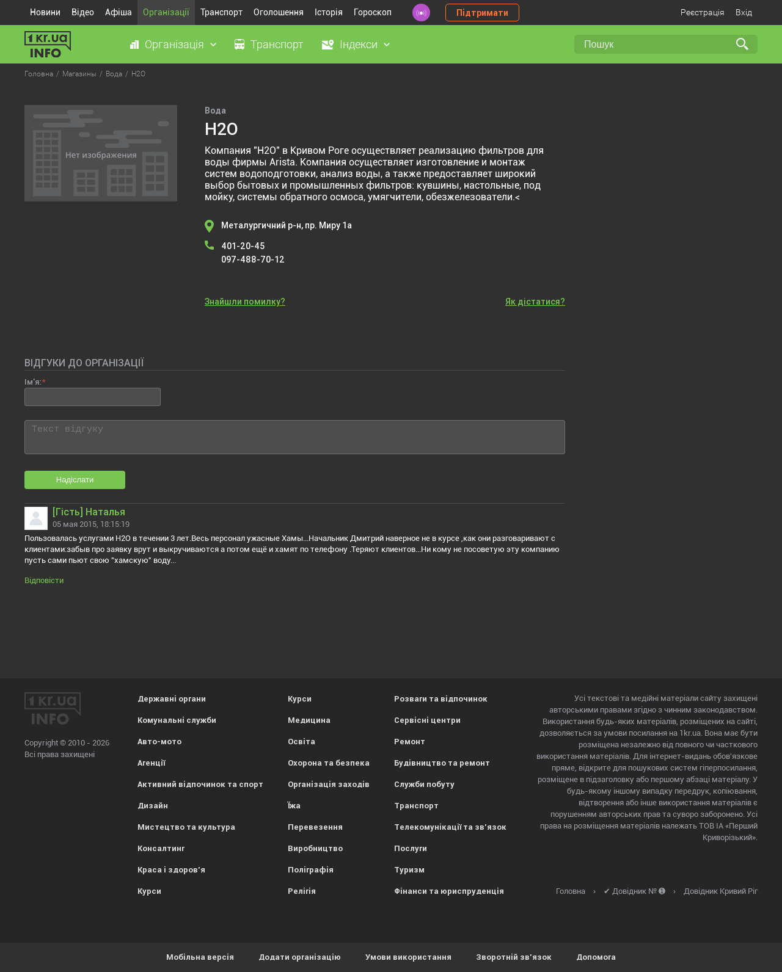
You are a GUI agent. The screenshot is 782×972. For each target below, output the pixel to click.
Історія (329, 12)
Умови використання (408, 957)
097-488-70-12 (253, 259)
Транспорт (221, 12)
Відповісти (44, 580)
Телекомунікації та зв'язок (450, 827)
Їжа (294, 805)
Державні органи (171, 698)
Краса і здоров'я (171, 869)
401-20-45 (243, 246)
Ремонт (409, 741)
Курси (149, 891)
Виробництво (315, 848)
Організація (174, 44)
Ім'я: (32, 381)
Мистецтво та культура (186, 827)
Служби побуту (424, 784)
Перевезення (315, 827)
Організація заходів (329, 784)
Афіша (118, 12)
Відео (82, 12)
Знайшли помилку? (245, 301)
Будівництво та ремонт (442, 762)
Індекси (359, 44)
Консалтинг (161, 848)
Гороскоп (373, 12)
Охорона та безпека (329, 762)
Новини (45, 12)
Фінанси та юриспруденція (449, 891)
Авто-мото (159, 741)
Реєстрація (703, 12)
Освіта (301, 741)
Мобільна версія (200, 957)
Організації (166, 12)
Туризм (409, 869)
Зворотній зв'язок (514, 957)
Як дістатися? (535, 301)
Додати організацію (299, 957)
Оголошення (279, 12)
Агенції (151, 762)
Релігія (302, 891)
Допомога (596, 957)
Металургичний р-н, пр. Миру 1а (286, 225)
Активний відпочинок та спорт (200, 784)
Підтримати (482, 13)
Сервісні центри (427, 720)
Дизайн (152, 805)
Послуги (410, 848)
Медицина (309, 720)
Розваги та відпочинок (441, 698)
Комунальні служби (176, 720)
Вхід (744, 12)
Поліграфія (311, 869)
